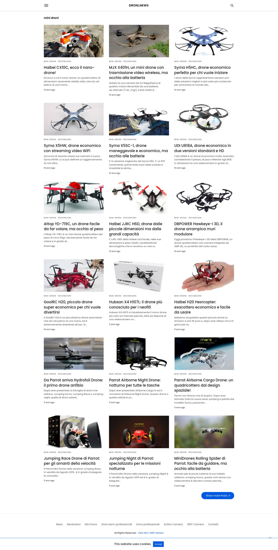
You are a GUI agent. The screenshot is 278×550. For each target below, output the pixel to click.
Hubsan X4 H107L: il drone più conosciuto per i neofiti (135, 304)
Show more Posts (217, 494)
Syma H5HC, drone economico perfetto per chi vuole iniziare (202, 70)
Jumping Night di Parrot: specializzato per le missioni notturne (134, 461)
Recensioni (64, 61)
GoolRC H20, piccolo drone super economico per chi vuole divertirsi (73, 306)
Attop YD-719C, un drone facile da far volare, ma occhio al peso (73, 226)
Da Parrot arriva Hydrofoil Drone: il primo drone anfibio (73, 381)
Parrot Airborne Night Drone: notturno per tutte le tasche (134, 381)
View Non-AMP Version (151, 531)
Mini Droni (50, 61)
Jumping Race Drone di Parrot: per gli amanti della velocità (71, 459)
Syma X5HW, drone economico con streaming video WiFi (72, 148)
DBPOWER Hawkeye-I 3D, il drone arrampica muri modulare (203, 226)
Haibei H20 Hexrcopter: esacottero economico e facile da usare (201, 306)
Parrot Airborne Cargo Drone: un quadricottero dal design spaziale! (203, 383)
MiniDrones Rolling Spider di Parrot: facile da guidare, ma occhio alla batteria (200, 461)
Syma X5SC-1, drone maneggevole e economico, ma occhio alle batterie (138, 150)
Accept (158, 544)
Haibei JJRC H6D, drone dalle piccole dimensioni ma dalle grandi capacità (135, 228)
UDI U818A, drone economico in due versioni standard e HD (202, 148)
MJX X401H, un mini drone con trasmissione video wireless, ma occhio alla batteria (138, 72)
